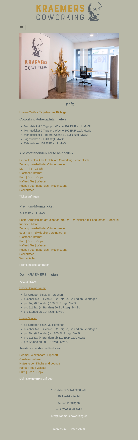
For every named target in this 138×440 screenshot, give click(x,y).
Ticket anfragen (29, 196)
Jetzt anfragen (28, 281)
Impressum (59, 429)
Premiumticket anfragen (34, 264)
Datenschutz (78, 429)
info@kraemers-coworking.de (69, 416)
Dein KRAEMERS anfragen (36, 378)
